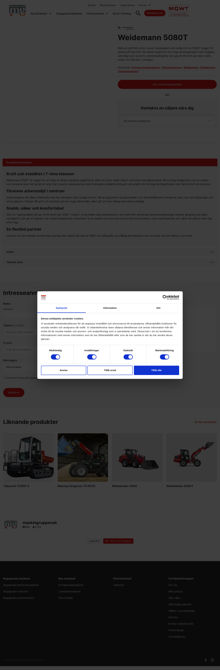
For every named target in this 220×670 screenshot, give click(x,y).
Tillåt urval (110, 370)
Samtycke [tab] (61, 308)
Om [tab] (158, 308)
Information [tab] (110, 308)
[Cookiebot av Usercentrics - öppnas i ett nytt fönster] (165, 297)
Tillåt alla (156, 370)
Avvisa (64, 370)
